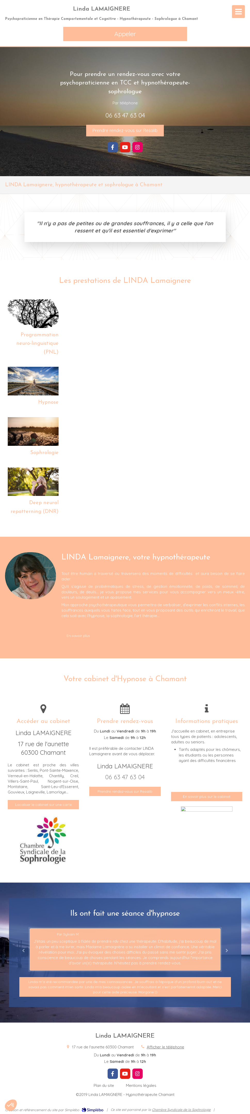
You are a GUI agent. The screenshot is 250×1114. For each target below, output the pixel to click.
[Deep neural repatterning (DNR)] (33, 482)
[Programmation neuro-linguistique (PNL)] (33, 313)
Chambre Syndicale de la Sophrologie (181, 1110)
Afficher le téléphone (165, 1047)
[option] (125, 949)
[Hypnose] (33, 381)
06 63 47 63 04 (125, 115)
